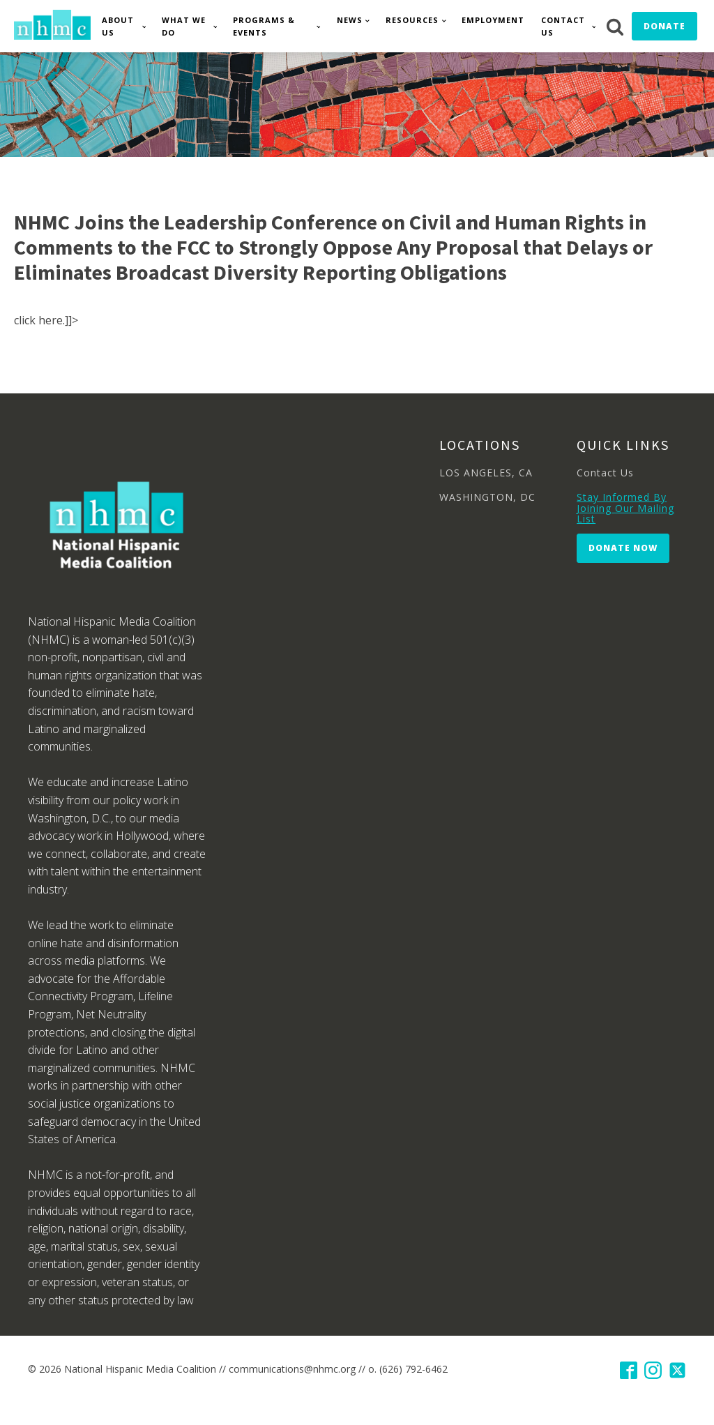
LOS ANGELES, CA (486, 472)
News (350, 20)
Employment (493, 20)
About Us (118, 26)
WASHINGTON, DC (487, 497)
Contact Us (563, 26)
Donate (664, 26)
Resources (412, 20)
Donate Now (623, 548)
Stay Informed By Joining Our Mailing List (625, 508)
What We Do (184, 26)
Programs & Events (264, 26)
